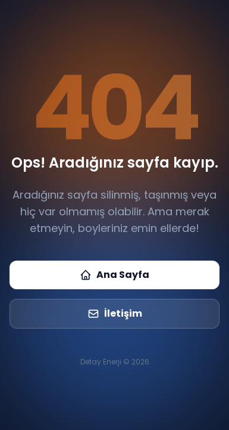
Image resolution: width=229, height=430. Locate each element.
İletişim (114, 313)
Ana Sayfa (114, 274)
